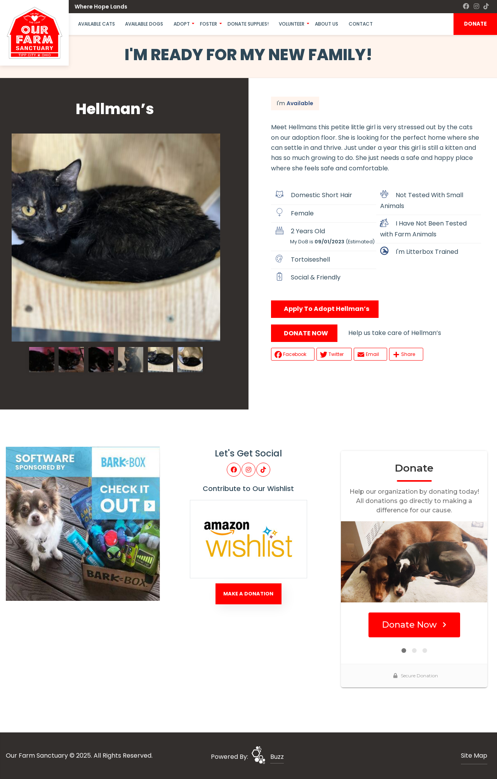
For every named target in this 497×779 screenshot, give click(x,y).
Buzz (277, 756)
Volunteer (291, 24)
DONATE (475, 24)
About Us (326, 24)
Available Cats (96, 24)
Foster (208, 24)
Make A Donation (248, 593)
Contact (361, 24)
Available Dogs (144, 24)
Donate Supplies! (248, 24)
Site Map (474, 755)
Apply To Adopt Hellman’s (326, 308)
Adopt (182, 24)
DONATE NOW (306, 333)
